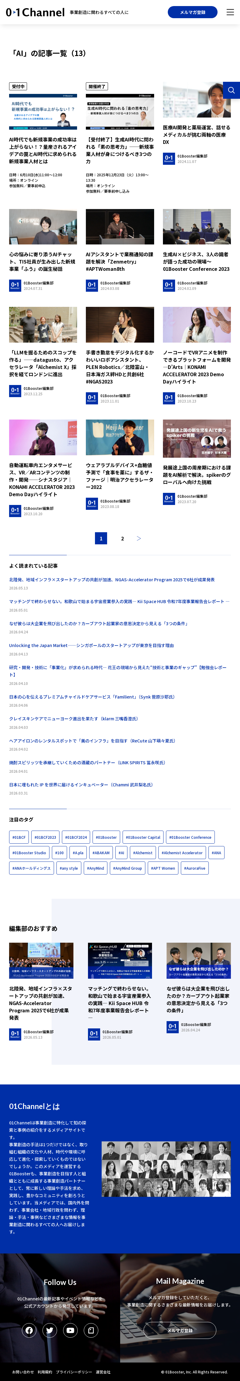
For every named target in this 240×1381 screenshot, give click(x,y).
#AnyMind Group (127, 868)
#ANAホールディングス (31, 868)
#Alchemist (143, 852)
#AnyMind (95, 868)
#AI (121, 852)
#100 (59, 852)
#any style (69, 868)
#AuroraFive (194, 868)
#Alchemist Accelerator (182, 852)
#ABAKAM (101, 852)
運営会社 (103, 1371)
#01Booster (106, 837)
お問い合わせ (23, 1371)
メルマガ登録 (192, 12)
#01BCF (18, 837)
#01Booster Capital (143, 837)
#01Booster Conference (190, 837)
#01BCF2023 (45, 837)
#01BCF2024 (76, 837)
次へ (139, 538)
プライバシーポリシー (74, 1371)
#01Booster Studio (29, 852)
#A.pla (78, 852)
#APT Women (163, 868)
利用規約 (45, 1371)
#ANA (216, 852)
